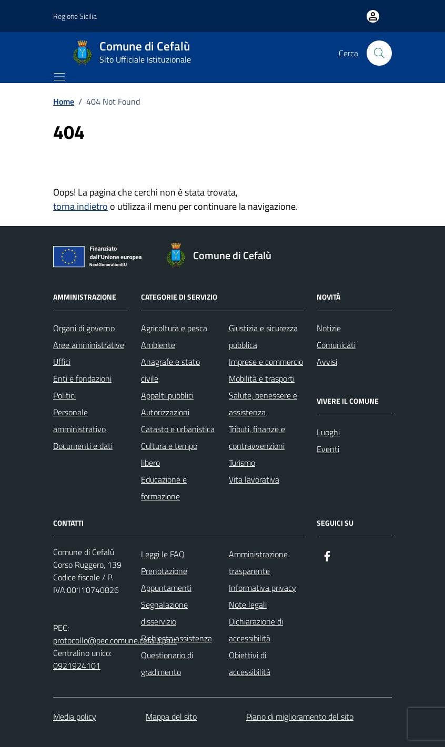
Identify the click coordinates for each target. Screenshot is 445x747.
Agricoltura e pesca (174, 328)
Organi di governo (84, 328)
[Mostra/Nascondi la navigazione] (59, 76)
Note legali (248, 604)
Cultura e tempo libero (169, 454)
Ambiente (158, 345)
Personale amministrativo (79, 420)
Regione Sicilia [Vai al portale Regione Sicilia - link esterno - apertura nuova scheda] (75, 16)
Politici (64, 395)
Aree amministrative (88, 345)
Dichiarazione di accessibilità (256, 629)
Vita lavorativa (254, 479)
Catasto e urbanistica (178, 429)
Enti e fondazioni (82, 378)
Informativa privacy (262, 587)
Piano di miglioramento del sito (299, 716)
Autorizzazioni (165, 412)
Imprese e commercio (266, 361)
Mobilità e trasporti (262, 378)
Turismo (242, 462)
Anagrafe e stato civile (170, 370)
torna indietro (80, 206)
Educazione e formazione (164, 488)
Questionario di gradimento (167, 663)
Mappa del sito (171, 716)
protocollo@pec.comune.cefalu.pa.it (115, 640)
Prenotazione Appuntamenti (166, 579)
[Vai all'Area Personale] (373, 16)
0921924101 (76, 665)
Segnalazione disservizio (164, 613)
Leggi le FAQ (163, 554)
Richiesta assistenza (176, 638)
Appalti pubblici (167, 395)
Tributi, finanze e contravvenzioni (257, 437)
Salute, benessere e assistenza (263, 403)
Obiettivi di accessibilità (249, 663)
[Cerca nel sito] (379, 53)
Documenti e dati (83, 445)
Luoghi (328, 432)
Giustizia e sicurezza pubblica (263, 336)
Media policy (74, 716)
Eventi (328, 449)
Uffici (61, 361)
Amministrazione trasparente (258, 562)
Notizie (329, 328)
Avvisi (327, 361)
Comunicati (336, 345)
